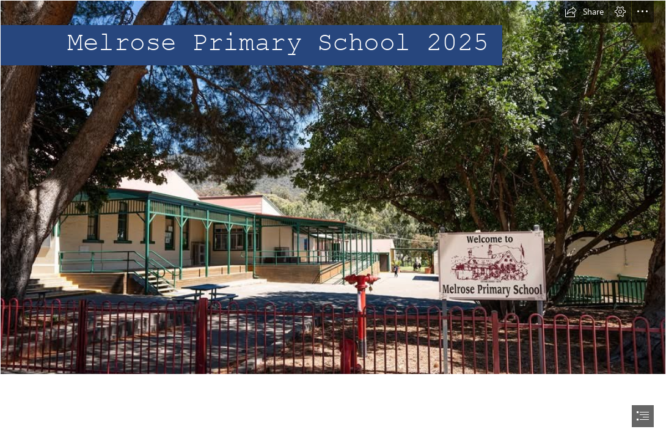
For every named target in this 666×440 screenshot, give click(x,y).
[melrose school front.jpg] (333, 187)
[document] (333, 220)
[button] (584, 12)
